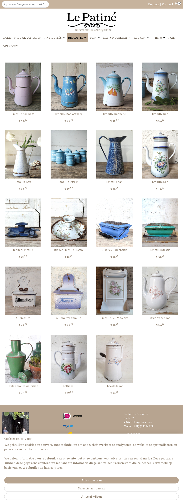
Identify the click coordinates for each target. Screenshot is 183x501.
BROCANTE (77, 37)
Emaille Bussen (69, 182)
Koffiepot (69, 386)
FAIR (171, 37)
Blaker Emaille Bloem (68, 250)
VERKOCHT (10, 46)
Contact (167, 4)
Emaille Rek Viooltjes (114, 318)
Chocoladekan (114, 386)
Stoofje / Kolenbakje (114, 250)
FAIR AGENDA (132, 446)
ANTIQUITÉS (54, 37)
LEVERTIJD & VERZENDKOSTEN (144, 454)
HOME (7, 37)
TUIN (94, 37)
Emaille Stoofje (160, 250)
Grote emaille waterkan (23, 386)
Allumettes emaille (68, 318)
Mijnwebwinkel (130, 494)
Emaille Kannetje (114, 114)
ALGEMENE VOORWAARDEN (141, 462)
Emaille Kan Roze (22, 114)
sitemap (81, 494)
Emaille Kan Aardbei (68, 114)
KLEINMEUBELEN (117, 37)
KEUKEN (141, 37)
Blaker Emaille (23, 250)
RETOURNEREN (134, 458)
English (153, 4)
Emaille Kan (160, 114)
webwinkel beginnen (100, 494)
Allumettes (23, 318)
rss (88, 494)
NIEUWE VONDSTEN (28, 37)
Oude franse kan (160, 318)
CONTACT (130, 442)
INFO (160, 37)
